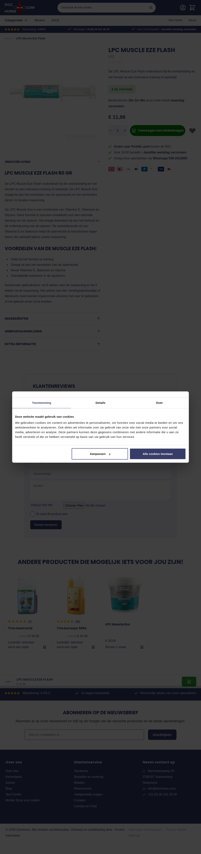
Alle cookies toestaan (158, 453)
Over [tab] (159, 402)
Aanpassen (100, 453)
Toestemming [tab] (41, 402)
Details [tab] (100, 402)
